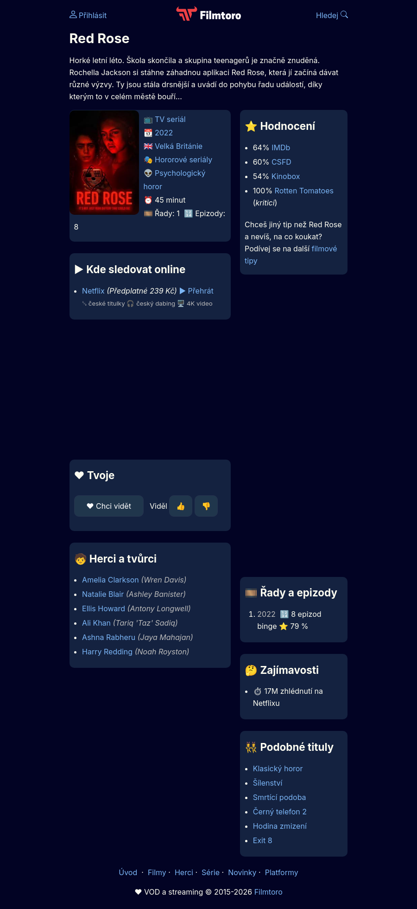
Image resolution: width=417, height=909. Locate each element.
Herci (184, 872)
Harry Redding (107, 651)
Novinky (242, 872)
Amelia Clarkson (110, 579)
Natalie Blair (103, 594)
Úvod (129, 872)
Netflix (93, 290)
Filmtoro (268, 891)
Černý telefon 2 (280, 811)
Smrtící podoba (279, 797)
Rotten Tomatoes (304, 190)
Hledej (332, 15)
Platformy (281, 872)
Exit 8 (262, 840)
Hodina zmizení (280, 826)
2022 (164, 132)
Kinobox (286, 176)
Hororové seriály (183, 159)
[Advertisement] (147, 390)
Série (211, 872)
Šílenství (268, 782)
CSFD (281, 161)
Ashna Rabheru (108, 637)
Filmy (157, 872)
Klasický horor (278, 768)
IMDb (281, 147)
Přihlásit (88, 15)
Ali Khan (96, 622)
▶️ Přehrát (196, 290)
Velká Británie (178, 146)
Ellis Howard (103, 608)
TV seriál (170, 119)
